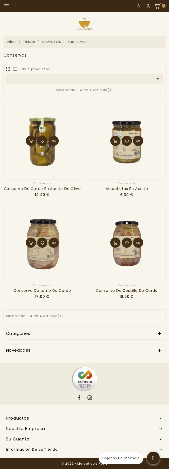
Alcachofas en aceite (127, 188)
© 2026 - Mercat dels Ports (84, 463)
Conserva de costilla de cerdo (127, 290)
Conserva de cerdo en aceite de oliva (42, 188)
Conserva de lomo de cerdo (42, 290)
